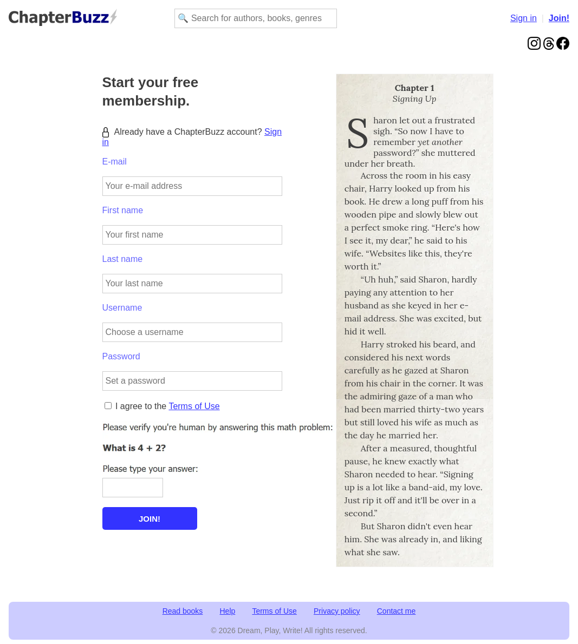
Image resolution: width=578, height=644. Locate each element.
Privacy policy (337, 611)
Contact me (396, 611)
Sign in (523, 18)
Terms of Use (193, 406)
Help (228, 611)
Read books (183, 611)
